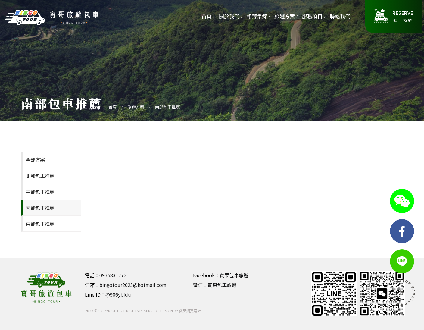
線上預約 (402, 16)
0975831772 (112, 275)
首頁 (206, 16)
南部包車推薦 (167, 107)
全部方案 (35, 159)
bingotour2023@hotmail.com (133, 284)
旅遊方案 (284, 16)
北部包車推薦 (40, 175)
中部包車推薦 (40, 191)
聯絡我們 (340, 16)
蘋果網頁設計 (190, 310)
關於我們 (229, 16)
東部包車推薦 (40, 223)
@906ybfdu (118, 294)
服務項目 (312, 16)
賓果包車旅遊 (234, 275)
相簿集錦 (257, 16)
